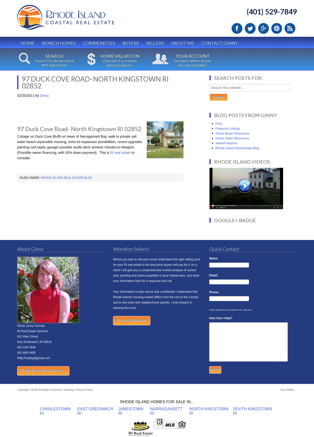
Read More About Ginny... (43, 371)
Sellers (155, 43)
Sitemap (69, 389)
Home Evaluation (132, 320)
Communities (99, 43)
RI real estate (120, 153)
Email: (215, 275)
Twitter (250, 28)
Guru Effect (287, 389)
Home (28, 43)
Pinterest (276, 28)
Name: (215, 258)
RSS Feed (290, 28)
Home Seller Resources (232, 138)
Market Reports (226, 143)
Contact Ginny (219, 43)
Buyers (130, 43)
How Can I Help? (222, 318)
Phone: (214, 292)
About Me (182, 43)
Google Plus (263, 28)
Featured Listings (228, 128)
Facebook (237, 28)
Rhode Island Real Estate (76, 19)
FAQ (219, 123)
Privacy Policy (84, 389)
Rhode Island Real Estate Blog (66, 178)
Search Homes (59, 43)
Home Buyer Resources (232, 133)
